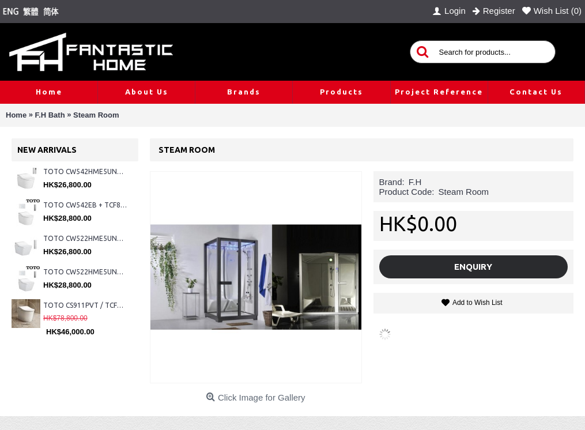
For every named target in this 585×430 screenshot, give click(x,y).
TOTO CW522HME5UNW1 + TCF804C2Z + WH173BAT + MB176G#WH (85, 272)
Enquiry (473, 266)
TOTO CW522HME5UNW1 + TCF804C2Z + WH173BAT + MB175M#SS (85, 238)
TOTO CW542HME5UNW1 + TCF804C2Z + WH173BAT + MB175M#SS (85, 171)
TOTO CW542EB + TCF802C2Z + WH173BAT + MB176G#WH (85, 205)
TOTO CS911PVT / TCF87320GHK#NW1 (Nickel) (85, 305)
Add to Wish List (477, 303)
